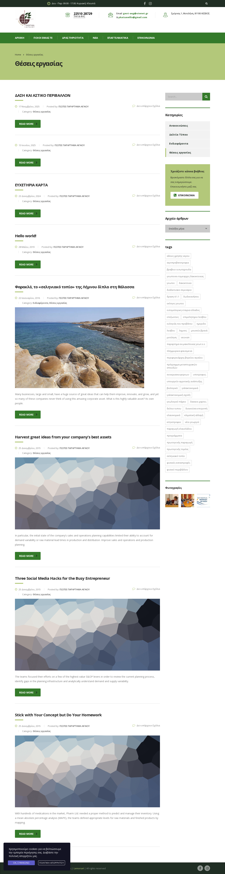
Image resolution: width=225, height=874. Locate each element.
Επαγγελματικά (117, 37)
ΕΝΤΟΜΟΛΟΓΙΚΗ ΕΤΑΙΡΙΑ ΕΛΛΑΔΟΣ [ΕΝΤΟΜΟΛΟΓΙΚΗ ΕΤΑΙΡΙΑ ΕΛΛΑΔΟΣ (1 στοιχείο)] (183, 310)
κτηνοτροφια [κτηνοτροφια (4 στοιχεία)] (174, 422)
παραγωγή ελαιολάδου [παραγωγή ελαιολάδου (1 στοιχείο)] (179, 428)
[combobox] (187, 228)
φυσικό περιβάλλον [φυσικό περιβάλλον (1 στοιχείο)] (177, 469)
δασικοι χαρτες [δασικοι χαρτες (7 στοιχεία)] (198, 401)
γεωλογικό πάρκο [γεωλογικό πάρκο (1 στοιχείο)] (176, 401)
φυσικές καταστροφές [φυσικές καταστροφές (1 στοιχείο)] (178, 462)
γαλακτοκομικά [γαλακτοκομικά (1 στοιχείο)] (190, 388)
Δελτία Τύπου (178, 134)
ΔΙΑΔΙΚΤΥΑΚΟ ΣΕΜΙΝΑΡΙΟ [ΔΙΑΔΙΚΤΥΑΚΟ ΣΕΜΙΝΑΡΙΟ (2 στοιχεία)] (179, 289)
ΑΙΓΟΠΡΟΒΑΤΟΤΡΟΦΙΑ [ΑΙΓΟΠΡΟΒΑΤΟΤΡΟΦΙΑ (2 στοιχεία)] (178, 262)
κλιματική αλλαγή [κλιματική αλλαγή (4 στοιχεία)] (193, 415)
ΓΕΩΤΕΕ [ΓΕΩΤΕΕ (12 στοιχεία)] (171, 283)
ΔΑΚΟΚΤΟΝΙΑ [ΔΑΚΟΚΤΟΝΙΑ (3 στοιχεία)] (185, 283)
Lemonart (79, 868)
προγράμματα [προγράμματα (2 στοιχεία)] (174, 435)
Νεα (95, 37)
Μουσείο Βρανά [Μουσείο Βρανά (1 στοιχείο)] (199, 330)
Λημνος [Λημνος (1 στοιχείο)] (183, 330)
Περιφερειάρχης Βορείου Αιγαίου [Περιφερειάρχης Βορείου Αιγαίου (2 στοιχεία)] (185, 357)
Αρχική (19, 37)
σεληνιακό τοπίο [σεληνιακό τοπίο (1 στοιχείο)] (176, 456)
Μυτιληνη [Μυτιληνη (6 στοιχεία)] (172, 337)
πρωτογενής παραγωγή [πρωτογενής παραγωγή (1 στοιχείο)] (179, 442)
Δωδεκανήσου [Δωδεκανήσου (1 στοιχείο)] (191, 296)
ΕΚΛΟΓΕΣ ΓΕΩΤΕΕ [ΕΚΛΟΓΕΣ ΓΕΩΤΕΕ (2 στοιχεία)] (175, 303)
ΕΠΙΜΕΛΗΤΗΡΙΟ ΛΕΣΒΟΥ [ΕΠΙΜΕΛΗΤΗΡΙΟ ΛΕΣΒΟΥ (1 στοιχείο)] (194, 317)
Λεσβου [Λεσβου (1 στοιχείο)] (171, 330)
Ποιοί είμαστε (43, 37)
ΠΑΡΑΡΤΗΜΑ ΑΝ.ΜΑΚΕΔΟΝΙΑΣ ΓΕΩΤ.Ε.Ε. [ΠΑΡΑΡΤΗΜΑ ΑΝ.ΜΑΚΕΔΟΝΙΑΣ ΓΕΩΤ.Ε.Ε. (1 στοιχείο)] (186, 344)
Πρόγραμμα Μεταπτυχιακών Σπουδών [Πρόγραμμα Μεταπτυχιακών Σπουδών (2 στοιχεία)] (182, 366)
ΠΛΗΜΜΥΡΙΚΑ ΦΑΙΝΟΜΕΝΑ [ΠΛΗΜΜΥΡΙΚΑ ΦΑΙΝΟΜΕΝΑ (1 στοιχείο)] (179, 351)
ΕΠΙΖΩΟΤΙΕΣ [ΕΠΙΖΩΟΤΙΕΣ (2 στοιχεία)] (173, 317)
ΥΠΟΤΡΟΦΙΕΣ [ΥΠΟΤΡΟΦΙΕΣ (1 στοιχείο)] (199, 374)
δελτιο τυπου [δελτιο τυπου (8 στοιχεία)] (174, 408)
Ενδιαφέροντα (178, 143)
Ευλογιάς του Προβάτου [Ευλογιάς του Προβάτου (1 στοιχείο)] (179, 323)
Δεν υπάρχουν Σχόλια (146, 106)
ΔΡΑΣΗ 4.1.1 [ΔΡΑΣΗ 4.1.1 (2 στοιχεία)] (173, 296)
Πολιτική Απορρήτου (51, 862)
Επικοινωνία (146, 37)
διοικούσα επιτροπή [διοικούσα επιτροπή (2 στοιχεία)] (196, 408)
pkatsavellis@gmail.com (132, 17)
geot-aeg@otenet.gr (135, 13)
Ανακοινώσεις (178, 125)
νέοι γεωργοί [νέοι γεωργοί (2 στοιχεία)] (192, 422)
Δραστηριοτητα (72, 37)
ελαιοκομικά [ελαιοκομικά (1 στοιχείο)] (173, 415)
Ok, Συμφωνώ (21, 862)
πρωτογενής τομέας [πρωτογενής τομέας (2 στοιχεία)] (177, 449)
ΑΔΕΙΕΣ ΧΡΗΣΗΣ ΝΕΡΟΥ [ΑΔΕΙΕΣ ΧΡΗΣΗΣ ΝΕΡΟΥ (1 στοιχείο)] (178, 255)
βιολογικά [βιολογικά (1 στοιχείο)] (172, 388)
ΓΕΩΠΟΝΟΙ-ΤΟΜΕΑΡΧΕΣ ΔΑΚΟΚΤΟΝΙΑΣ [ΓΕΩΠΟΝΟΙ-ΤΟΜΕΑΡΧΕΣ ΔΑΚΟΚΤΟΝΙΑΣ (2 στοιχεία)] (185, 276)
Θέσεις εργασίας (180, 152)
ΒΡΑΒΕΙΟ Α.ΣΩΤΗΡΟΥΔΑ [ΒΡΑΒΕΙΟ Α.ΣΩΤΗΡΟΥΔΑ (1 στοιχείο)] (179, 269)
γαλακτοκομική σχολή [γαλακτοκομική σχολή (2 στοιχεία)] (178, 395)
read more (28, 123)
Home (18, 54)
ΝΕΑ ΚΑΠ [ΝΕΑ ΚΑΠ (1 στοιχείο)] (185, 337)
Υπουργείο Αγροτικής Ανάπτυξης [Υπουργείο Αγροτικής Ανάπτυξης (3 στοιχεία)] (184, 381)
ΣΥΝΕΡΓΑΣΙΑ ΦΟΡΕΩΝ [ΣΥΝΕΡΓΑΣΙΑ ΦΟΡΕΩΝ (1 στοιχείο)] (178, 374)
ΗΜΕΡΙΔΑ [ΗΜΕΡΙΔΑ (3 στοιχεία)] (201, 323)
